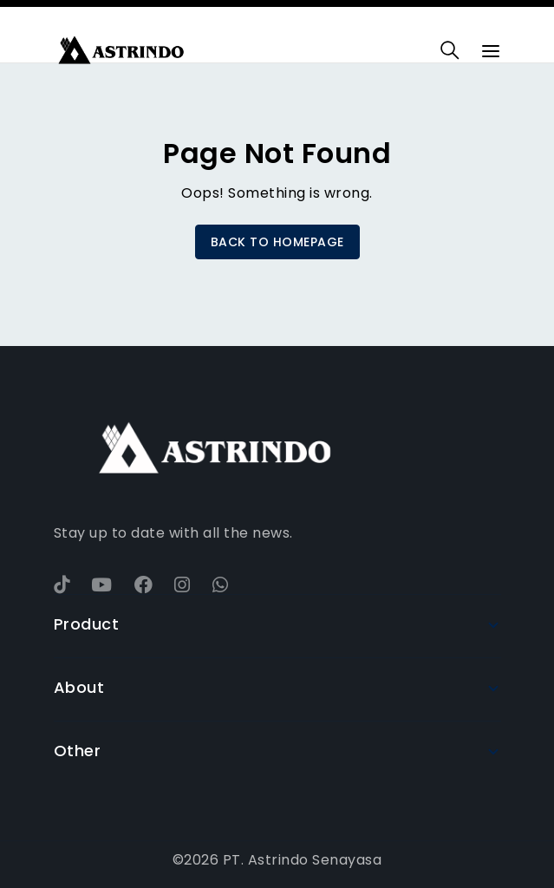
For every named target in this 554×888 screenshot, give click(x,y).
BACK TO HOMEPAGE (277, 242)
